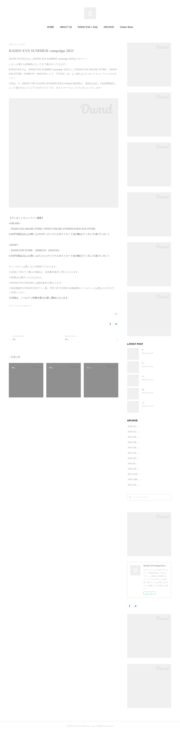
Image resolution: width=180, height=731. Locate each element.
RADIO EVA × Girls (88, 27)
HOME (50, 27)
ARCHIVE (109, 27)
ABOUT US (66, 27)
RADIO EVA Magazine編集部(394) (20, 306)
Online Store (126, 27)
